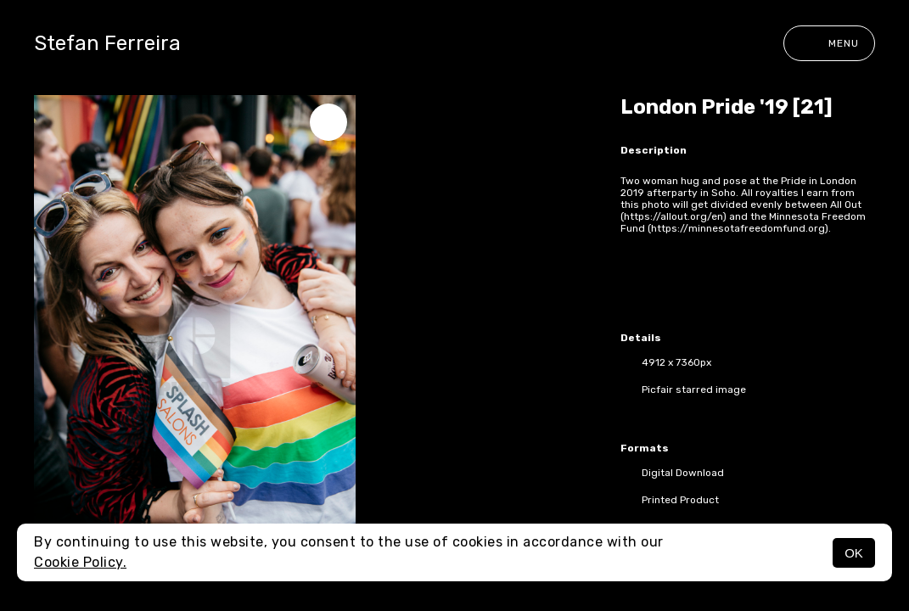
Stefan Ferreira (107, 43)
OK (853, 553)
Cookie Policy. (80, 562)
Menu (829, 43)
